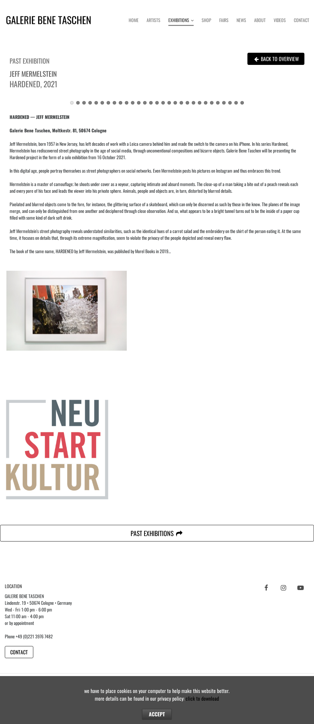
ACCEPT (157, 714)
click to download (202, 698)
